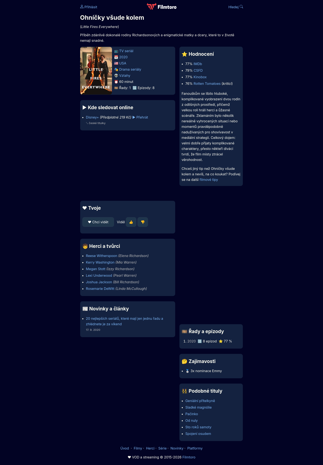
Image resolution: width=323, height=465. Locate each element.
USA (122, 63)
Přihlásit (88, 7)
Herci (150, 448)
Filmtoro (188, 457)
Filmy (138, 448)
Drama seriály (130, 69)
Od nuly (191, 420)
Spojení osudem (198, 433)
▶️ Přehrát (140, 117)
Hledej (235, 7)
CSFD (198, 70)
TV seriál (126, 51)
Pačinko (191, 414)
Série (162, 448)
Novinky (177, 448)
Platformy (195, 448)
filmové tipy (209, 179)
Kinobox (200, 77)
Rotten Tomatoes (207, 83)
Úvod (125, 448)
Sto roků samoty (198, 427)
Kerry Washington (100, 262)
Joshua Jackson (99, 282)
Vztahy (124, 75)
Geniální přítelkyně (200, 401)
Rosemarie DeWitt (100, 288)
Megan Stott (95, 269)
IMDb (198, 64)
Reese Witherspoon (101, 256)
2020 (123, 57)
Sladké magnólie (198, 407)
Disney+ (92, 117)
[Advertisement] (49, 65)
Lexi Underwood (99, 275)
